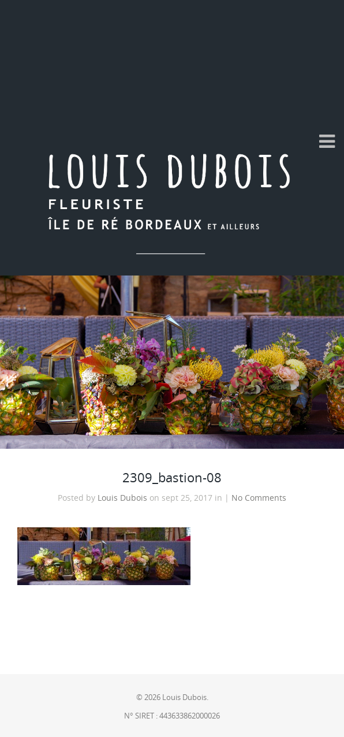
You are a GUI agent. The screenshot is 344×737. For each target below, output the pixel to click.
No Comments (258, 498)
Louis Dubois (122, 498)
